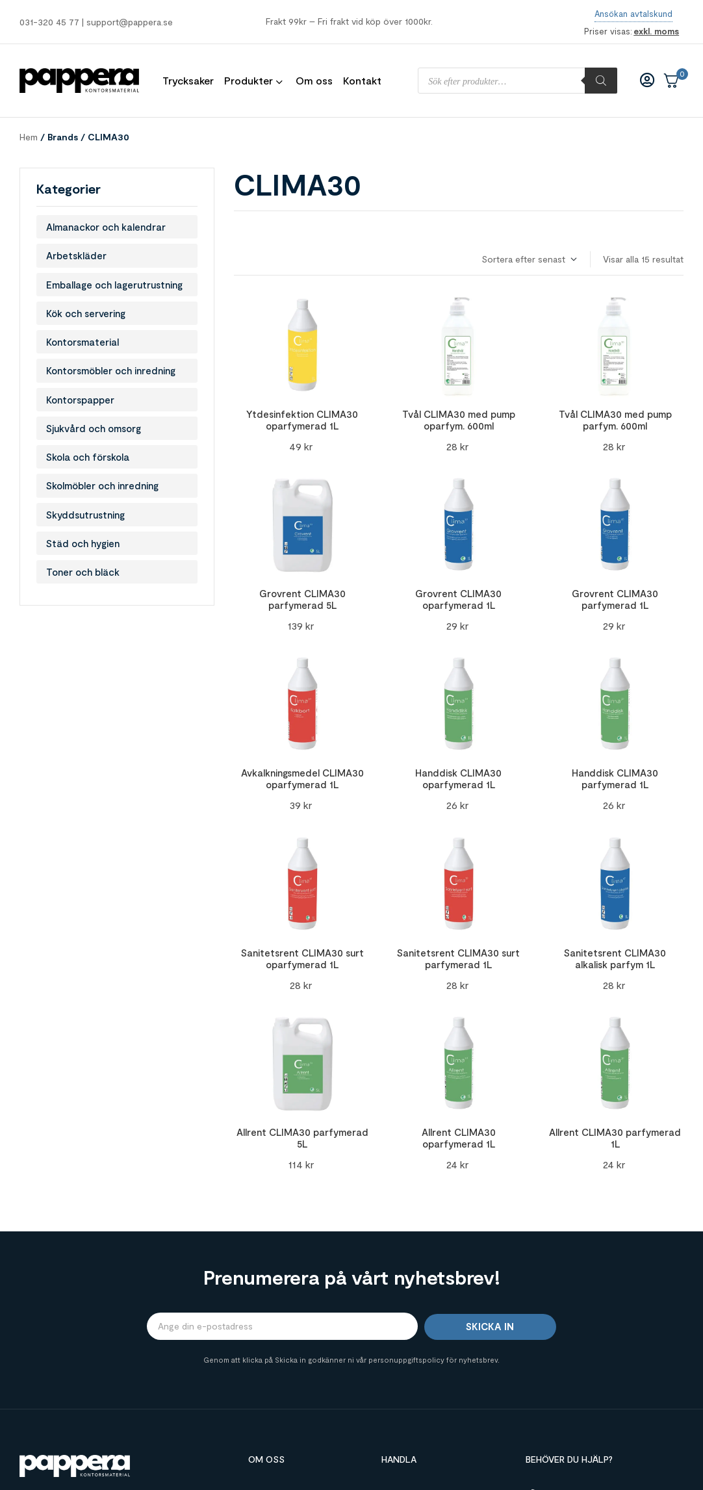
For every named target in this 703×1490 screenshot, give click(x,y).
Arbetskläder (76, 255)
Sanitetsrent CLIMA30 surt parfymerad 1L (458, 958)
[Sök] (601, 81)
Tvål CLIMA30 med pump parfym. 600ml (615, 419)
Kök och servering (85, 313)
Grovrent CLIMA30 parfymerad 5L (302, 599)
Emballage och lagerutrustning (114, 284)
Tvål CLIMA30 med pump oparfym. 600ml (458, 419)
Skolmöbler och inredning (102, 485)
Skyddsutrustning (85, 514)
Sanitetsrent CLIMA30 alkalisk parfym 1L (615, 958)
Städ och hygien (83, 543)
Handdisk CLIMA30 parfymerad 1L (615, 778)
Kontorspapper (80, 399)
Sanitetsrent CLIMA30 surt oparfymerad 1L (302, 958)
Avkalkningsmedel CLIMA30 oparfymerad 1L (302, 778)
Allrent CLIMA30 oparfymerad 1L (459, 1138)
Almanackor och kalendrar (106, 227)
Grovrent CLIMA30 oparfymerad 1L (458, 599)
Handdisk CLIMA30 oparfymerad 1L (458, 778)
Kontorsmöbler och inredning (110, 370)
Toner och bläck (83, 572)
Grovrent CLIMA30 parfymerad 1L (615, 599)
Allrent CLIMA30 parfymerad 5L (302, 1138)
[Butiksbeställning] (528, 260)
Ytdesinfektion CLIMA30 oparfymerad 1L (302, 419)
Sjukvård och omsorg (93, 428)
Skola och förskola (87, 457)
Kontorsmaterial (82, 342)
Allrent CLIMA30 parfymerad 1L (615, 1138)
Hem (28, 136)
